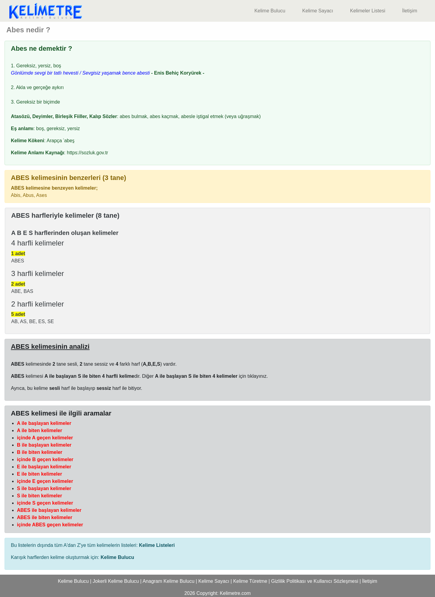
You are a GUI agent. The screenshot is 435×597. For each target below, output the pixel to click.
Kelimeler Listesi (367, 10)
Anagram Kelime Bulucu (169, 581)
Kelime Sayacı (317, 10)
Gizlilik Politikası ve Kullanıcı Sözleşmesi (314, 581)
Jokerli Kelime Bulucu (116, 581)
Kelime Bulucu (269, 10)
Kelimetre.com (235, 593)
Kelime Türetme (250, 581)
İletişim (409, 10)
